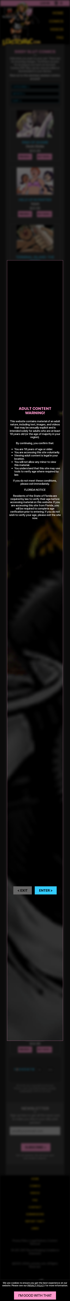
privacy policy (36, 1285)
